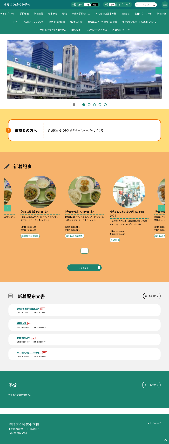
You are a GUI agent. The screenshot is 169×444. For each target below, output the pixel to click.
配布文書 (76, 29)
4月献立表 (22, 323)
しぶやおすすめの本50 (96, 29)
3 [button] (94, 104)
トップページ (9, 13)
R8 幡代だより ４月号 (29, 352)
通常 (80, 4)
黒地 (94, 4)
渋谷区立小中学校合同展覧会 (102, 21)
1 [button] (83, 104)
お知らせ (125, 13)
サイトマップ (155, 423)
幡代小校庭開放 (57, 21)
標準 (112, 4)
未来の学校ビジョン (81, 13)
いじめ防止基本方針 (106, 13)
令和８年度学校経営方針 (28, 308)
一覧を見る (153, 384)
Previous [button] (10, 70)
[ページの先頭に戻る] (165, 440)
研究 (64, 13)
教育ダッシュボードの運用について (139, 21)
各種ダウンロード (143, 13)
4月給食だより (23, 337)
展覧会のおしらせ (120, 29)
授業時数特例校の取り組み (53, 29)
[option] (84, 69)
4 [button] (100, 104)
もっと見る (83, 267)
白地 (87, 4)
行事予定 (52, 13)
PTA (15, 21)
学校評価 (161, 13)
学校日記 (38, 13)
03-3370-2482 (20, 432)
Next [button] (158, 70)
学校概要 (24, 13)
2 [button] (89, 104)
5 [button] (105, 104)
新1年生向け (76, 21)
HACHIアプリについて (33, 21)
